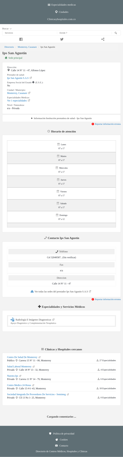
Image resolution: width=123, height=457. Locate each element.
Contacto (61, 445)
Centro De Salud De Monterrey (24, 356)
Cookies (61, 439)
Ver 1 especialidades (18, 100)
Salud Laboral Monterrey (21, 366)
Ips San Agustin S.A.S (19, 77)
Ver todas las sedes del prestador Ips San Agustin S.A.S (61, 291)
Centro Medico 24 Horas (21, 384)
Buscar (7, 28)
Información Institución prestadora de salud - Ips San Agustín (63, 118)
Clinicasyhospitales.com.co (61, 19)
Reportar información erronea (106, 123)
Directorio (9, 47)
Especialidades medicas (61, 4)
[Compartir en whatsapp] (102, 38)
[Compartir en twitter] (61, 38)
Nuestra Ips (14, 375)
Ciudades (61, 11)
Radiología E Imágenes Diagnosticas (62, 320)
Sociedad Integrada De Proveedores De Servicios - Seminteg (38, 394)
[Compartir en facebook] (20, 38)
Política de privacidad (61, 433)
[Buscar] (116, 32)
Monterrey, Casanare (27, 47)
